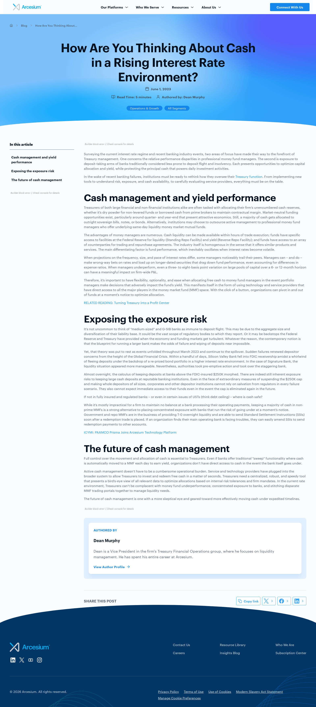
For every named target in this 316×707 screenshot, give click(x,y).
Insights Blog (230, 653)
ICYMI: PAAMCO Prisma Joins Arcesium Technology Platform (130, 432)
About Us (212, 7)
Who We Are (284, 645)
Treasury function (248, 176)
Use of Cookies (219, 691)
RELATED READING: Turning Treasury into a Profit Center (126, 303)
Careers (179, 653)
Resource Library (233, 645)
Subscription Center (290, 653)
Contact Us (181, 645)
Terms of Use (194, 691)
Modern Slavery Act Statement (259, 691)
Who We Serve (150, 7)
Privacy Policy (168, 691)
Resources (183, 7)
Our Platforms (115, 7)
